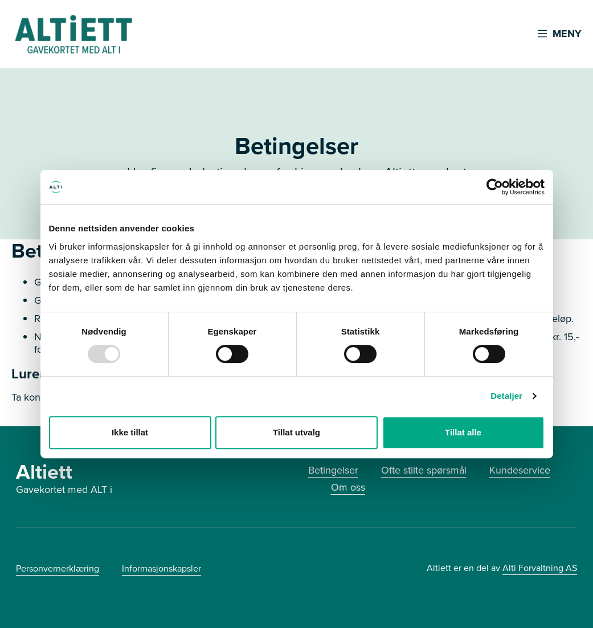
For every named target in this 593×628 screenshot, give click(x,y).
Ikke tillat (130, 432)
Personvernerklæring (57, 568)
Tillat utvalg (296, 432)
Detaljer (506, 396)
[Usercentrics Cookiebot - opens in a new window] (495, 186)
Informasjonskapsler (161, 568)
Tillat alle (463, 432)
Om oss (348, 487)
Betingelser (333, 470)
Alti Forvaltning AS (539, 567)
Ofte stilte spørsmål (424, 470)
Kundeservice (519, 470)
